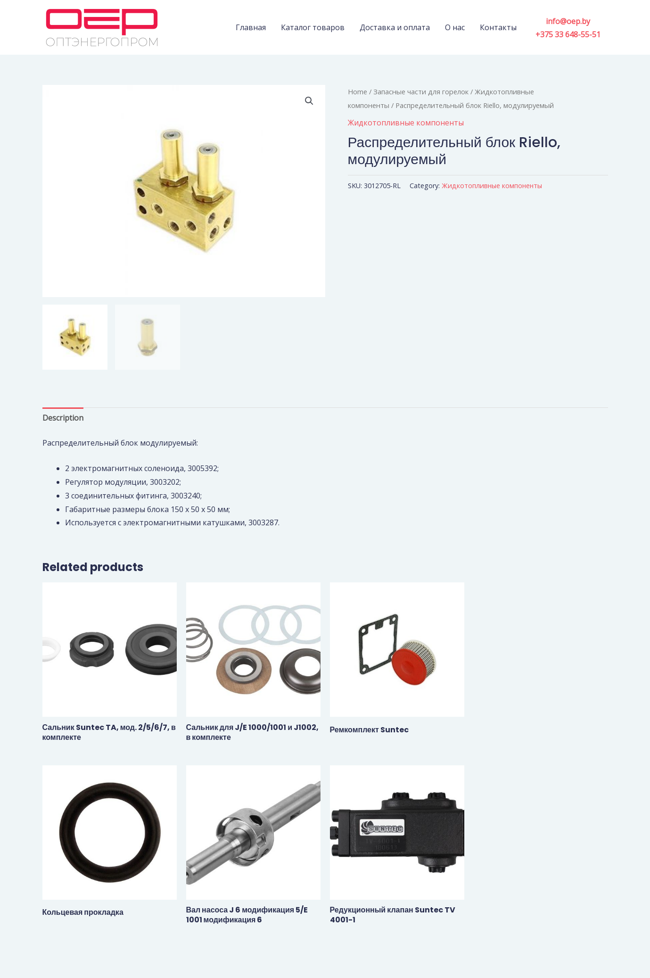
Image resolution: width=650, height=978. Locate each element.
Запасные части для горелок (421, 91)
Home (357, 91)
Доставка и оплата (395, 27)
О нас (455, 27)
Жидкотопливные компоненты (406, 122)
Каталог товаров (313, 27)
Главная (251, 27)
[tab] (62, 418)
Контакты (498, 27)
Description (62, 418)
